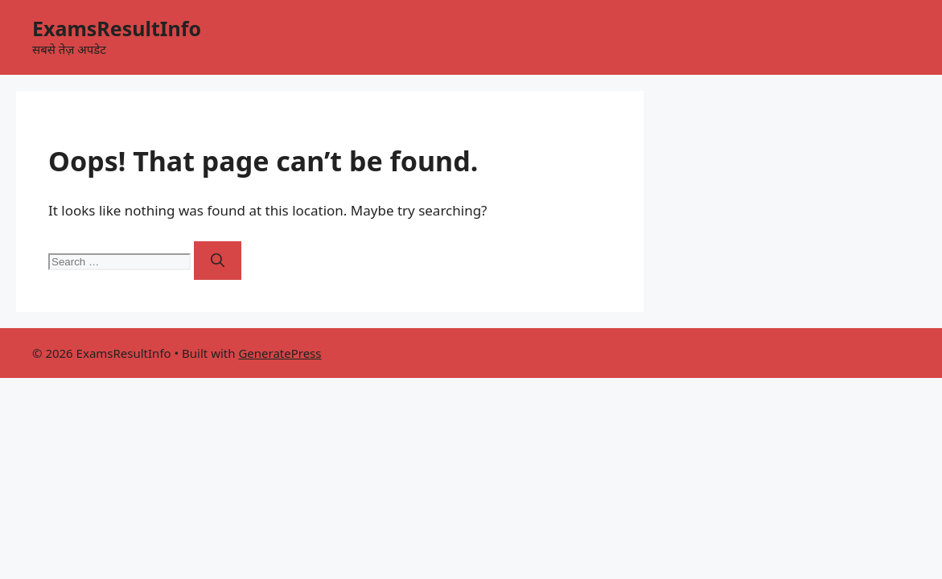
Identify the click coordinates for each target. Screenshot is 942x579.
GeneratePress (279, 353)
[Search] (217, 260)
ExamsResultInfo (116, 28)
